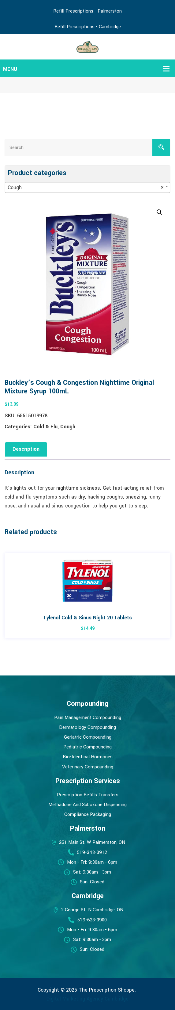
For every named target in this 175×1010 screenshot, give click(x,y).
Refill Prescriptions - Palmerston (87, 11)
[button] (159, 212)
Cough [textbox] (86, 187)
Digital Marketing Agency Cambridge (87, 998)
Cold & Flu (45, 426)
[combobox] (87, 187)
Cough (67, 426)
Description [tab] (26, 449)
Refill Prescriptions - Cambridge (87, 26)
